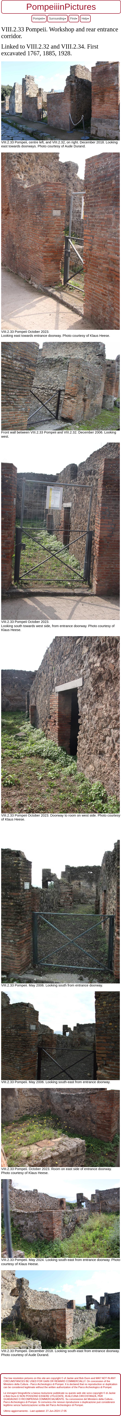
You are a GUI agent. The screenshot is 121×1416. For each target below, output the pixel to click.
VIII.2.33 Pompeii (14, 622)
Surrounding (57, 18)
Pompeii (39, 18)
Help (85, 18)
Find (73, 18)
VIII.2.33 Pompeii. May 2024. (23, 1260)
